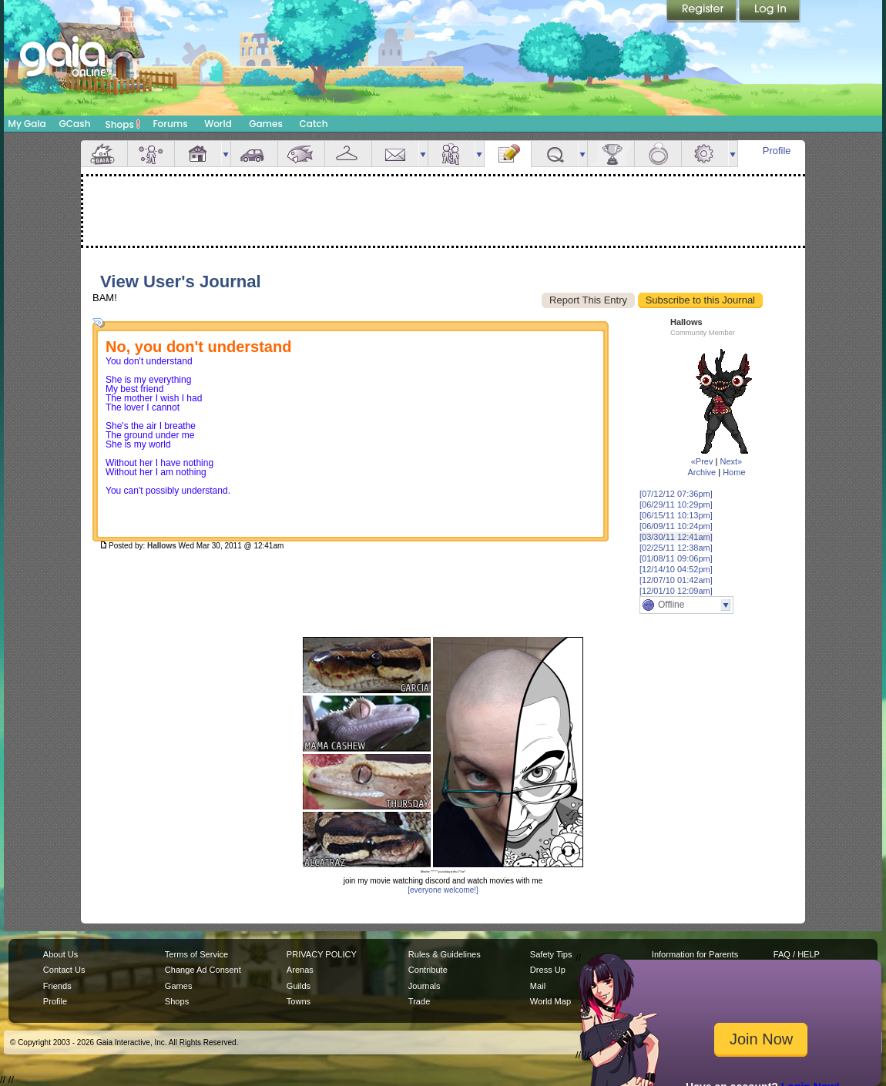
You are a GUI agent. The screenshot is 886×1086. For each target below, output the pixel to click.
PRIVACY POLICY (322, 954)
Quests (555, 153)
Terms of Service (196, 954)
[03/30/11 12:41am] (676, 536)
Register (702, 11)
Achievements (611, 153)
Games (266, 123)
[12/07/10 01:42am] (676, 580)
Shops (123, 124)
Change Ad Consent (203, 969)
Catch (314, 123)
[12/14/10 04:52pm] (676, 569)
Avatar (151, 153)
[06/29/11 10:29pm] (676, 504)
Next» (731, 461)
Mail (395, 153)
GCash (75, 123)
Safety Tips (551, 954)
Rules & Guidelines (444, 954)
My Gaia (26, 123)
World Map (550, 1001)
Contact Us (64, 969)
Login (769, 11)
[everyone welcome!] (443, 890)
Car (254, 153)
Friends (451, 153)
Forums (170, 123)
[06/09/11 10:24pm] (676, 526)
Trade (419, 1001)
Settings (705, 153)
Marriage (658, 153)
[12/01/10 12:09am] (676, 590)
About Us (60, 954)
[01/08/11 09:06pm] (676, 558)
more (225, 153)
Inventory (348, 153)
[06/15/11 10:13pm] (676, 515)
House (198, 153)
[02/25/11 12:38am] (676, 547)
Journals (424, 985)
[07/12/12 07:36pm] (676, 493)
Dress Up (547, 969)
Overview (104, 153)
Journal (508, 153)
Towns (298, 1001)
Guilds (298, 985)
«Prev (702, 461)
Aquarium (301, 153)
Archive (701, 472)
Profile (777, 150)
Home (734, 472)
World (218, 123)
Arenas (300, 969)
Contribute (428, 969)
